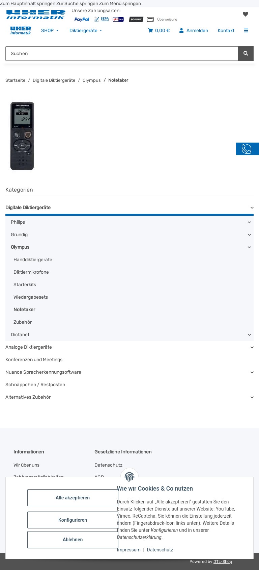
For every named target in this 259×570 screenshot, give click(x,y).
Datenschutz (161, 549)
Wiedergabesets (30, 297)
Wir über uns (26, 465)
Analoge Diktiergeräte (28, 347)
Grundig (19, 235)
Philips (18, 222)
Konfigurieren (74, 520)
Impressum (130, 549)
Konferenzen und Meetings (33, 360)
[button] (245, 14)
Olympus (20, 247)
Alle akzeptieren (74, 497)
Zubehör (22, 322)
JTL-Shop (222, 561)
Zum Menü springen (120, 3)
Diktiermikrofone (31, 272)
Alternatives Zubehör (28, 397)
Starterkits (24, 285)
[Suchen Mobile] (121, 53)
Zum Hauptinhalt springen (28, 3)
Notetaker (24, 310)
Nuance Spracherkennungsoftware (43, 372)
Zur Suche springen (77, 3)
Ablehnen (74, 539)
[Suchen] (246, 53)
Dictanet (20, 335)
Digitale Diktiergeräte (28, 207)
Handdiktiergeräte (32, 260)
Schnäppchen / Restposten (35, 385)
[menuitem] (20, 30)
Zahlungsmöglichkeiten (38, 477)
